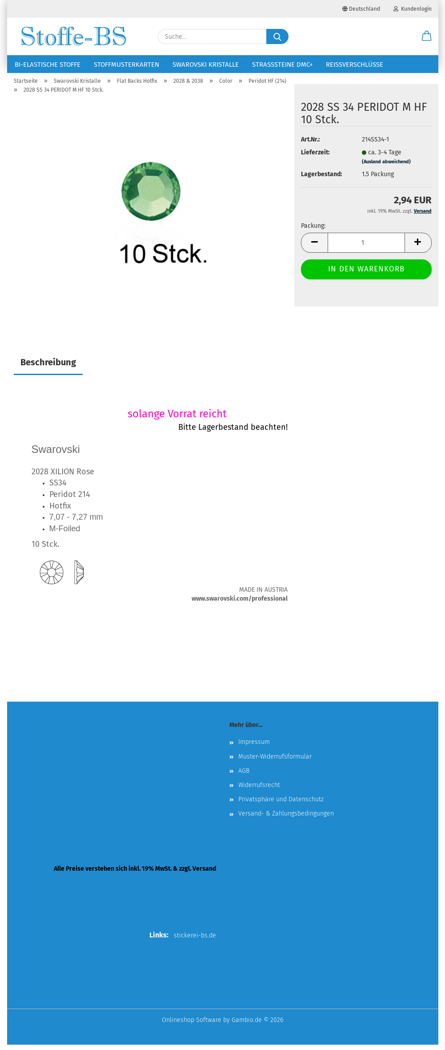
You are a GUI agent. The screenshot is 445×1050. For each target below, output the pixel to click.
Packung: (313, 231)
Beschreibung (48, 367)
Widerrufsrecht (259, 790)
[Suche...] (277, 36)
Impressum (254, 747)
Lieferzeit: (315, 158)
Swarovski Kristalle (205, 65)
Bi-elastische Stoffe (47, 65)
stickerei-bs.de (195, 941)
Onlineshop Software (191, 1025)
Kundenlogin (412, 9)
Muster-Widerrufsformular (275, 761)
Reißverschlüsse (354, 65)
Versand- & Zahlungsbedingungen (286, 819)
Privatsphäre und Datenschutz (281, 804)
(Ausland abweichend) (386, 167)
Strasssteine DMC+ (282, 65)
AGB (243, 776)
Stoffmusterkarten (126, 65)
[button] (427, 36)
